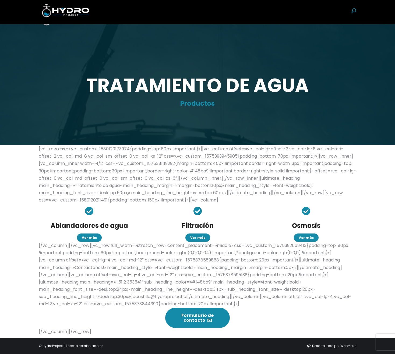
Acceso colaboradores (84, 346)
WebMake (348, 346)
